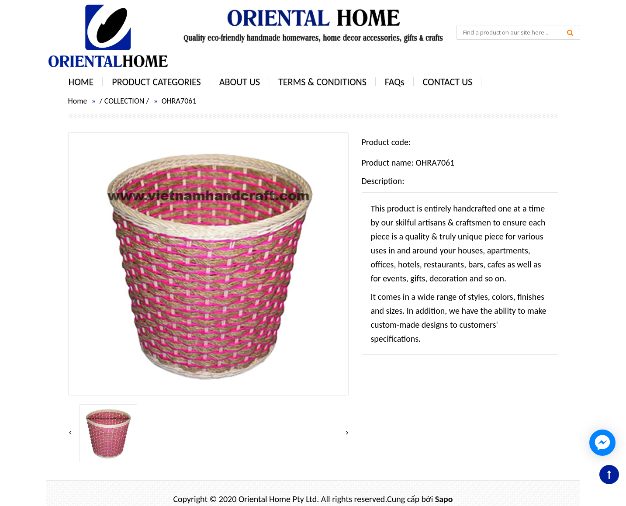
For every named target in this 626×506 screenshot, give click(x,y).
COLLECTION (124, 101)
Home (77, 101)
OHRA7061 (179, 101)
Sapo (444, 499)
